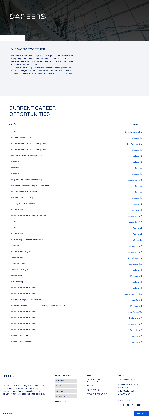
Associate (15, 246)
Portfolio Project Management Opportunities (28, 240)
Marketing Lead (17, 168)
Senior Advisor (17, 210)
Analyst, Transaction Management (24, 204)
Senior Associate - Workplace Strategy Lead (28, 144)
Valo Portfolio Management (94, 380)
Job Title (13, 124)
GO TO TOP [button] (140, 414)
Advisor (14, 132)
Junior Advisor (17, 258)
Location (133, 124)
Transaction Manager (19, 270)
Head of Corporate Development (24, 192)
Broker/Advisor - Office (20, 336)
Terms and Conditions (97, 394)
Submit (58, 402)
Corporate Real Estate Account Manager (27, 180)
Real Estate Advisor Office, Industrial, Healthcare (38, 306)
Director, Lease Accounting (22, 198)
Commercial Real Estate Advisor (23, 288)
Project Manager (17, 282)
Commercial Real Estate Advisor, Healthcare (28, 216)
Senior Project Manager (20, 252)
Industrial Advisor (18, 276)
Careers (91, 386)
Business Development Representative (26, 300)
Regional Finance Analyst (21, 138)
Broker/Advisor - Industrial (21, 342)
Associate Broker (18, 264)
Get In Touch (127, 400)
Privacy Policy (93, 390)
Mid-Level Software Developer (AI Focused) (28, 156)
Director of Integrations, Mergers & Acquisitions (30, 186)
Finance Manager (18, 162)
